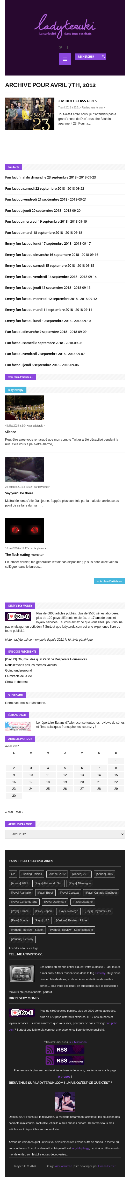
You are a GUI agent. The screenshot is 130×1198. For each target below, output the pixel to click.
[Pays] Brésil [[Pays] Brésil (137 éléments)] (45, 892)
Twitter (60, 47)
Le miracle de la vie (18, 676)
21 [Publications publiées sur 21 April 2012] (99, 782)
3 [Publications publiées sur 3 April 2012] (31, 768)
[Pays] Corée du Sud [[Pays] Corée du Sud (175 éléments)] (24, 901)
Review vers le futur (92, 107)
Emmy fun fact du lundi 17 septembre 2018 (38, 243)
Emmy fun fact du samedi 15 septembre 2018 (40, 265)
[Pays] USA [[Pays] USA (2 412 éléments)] (42, 920)
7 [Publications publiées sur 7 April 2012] (99, 768)
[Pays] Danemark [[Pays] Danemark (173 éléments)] (55, 901)
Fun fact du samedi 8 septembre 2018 (34, 342)
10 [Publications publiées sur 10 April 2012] (31, 775)
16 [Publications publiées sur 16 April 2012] (14, 782)
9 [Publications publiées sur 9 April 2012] (14, 775)
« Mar (9, 812)
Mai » (19, 812)
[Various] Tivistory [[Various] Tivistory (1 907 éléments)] (22, 939)
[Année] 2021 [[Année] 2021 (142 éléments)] (19, 883)
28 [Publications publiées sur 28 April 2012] (99, 789)
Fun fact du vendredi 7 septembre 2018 (35, 353)
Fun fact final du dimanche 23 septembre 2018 (41, 177)
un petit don (33, 626)
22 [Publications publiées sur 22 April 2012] (116, 782)
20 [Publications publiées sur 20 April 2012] (82, 782)
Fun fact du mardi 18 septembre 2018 (34, 232)
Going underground (18, 670)
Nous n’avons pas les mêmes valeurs (31, 665)
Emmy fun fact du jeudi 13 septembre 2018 (38, 287)
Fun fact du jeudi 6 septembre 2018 (32, 364)
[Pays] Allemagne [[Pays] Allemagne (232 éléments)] (80, 883)
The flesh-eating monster (24, 554)
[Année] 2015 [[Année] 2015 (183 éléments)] (80, 873)
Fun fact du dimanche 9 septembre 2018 (36, 331)
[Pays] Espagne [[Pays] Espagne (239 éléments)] (83, 901)
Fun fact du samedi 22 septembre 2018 (35, 188)
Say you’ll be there (19, 493)
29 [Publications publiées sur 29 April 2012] (116, 789)
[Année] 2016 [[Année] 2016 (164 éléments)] (104, 873)
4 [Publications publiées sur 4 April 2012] (48, 768)
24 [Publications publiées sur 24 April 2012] (31, 789)
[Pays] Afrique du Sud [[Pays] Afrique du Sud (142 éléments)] (48, 883)
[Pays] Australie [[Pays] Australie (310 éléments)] (21, 892)
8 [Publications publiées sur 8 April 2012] (116, 768)
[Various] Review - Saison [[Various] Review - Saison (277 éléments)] (27, 929)
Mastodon (38, 703)
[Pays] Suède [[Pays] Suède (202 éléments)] (19, 920)
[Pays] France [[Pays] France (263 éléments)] (20, 911)
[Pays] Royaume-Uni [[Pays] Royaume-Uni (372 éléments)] (98, 911)
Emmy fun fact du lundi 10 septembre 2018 (38, 320)
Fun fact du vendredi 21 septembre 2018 (36, 199)
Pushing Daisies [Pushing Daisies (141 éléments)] (31, 873)
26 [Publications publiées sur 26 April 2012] (65, 789)
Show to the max (16, 682)
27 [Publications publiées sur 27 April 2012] (82, 789)
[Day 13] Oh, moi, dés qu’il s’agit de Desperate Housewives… (47, 659)
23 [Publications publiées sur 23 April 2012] (14, 789)
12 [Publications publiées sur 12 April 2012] (65, 775)
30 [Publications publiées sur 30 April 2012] (14, 796)
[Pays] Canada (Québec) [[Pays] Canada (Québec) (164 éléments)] (101, 892)
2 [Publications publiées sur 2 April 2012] (14, 768)
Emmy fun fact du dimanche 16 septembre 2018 (42, 254)
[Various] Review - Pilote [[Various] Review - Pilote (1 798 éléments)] (71, 920)
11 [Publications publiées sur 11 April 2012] (48, 775)
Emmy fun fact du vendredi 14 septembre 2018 (41, 276)
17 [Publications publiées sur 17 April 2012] (31, 782)
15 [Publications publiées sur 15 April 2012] (116, 775)
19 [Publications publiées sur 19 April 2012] (65, 782)
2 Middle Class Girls (77, 100)
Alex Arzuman (63, 1166)
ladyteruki (38, 425)
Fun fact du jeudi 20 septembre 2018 (33, 210)
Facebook (67, 47)
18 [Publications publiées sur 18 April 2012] (48, 782)
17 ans (95, 618)
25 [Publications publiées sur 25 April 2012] (48, 789)
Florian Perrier (107, 1166)
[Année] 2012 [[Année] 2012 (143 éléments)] (57, 873)
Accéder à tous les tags (23, 948)
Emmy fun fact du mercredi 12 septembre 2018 (41, 298)
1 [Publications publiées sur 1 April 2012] (116, 761)
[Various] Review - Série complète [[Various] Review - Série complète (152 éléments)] (71, 929)
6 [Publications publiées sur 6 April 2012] (82, 768)
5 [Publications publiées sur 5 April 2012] (65, 768)
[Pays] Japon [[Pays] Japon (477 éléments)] (43, 911)
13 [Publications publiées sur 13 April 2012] (82, 775)
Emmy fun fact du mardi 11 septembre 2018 (39, 309)
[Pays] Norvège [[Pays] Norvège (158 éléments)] (68, 911)
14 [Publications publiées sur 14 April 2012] (99, 775)
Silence (10, 431)
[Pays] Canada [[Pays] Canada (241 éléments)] (69, 892)
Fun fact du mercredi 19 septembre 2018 (36, 221)
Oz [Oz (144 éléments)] (13, 873)
